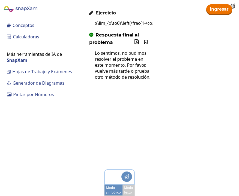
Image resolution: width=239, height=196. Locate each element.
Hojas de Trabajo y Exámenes (39, 72)
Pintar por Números (30, 94)
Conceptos (20, 25)
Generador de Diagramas (35, 83)
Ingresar (219, 9)
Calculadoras (23, 37)
